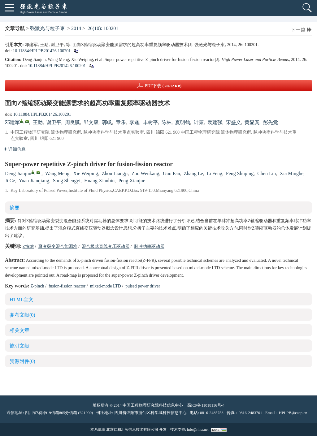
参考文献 (22, 314)
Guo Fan (171, 173)
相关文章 (19, 330)
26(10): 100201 (103, 28)
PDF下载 (163, 86)
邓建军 (12, 122)
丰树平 (150, 122)
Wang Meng (57, 173)
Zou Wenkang (145, 173)
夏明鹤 (182, 122)
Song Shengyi (66, 180)
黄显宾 (252, 122)
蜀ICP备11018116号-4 (205, 405)
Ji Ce (10, 180)
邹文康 (91, 122)
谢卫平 (53, 122)
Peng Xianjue (131, 180)
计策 (199, 122)
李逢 (134, 122)
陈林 (167, 122)
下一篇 (301, 29)
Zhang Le (193, 173)
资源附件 (22, 361)
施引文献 (19, 345)
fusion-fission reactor (67, 286)
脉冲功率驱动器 (149, 246)
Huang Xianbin (99, 180)
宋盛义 (233, 122)
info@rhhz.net (197, 429)
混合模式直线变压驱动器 (105, 246)
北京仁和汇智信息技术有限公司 (132, 429)
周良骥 (72, 122)
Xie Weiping (85, 173)
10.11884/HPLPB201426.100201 (42, 51)
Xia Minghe (291, 173)
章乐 (121, 122)
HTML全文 (21, 299)
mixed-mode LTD (105, 286)
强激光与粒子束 (47, 28)
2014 (76, 28)
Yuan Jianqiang (34, 180)
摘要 (15, 207)
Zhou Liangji (115, 173)
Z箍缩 (28, 246)
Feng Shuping (240, 173)
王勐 (38, 122)
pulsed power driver (142, 286)
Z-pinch (37, 286)
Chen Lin (266, 173)
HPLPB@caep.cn (293, 412)
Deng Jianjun (18, 173)
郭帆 (107, 122)
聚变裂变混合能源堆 (57, 246)
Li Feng (214, 173)
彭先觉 (270, 122)
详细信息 (15, 149)
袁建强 (214, 122)
